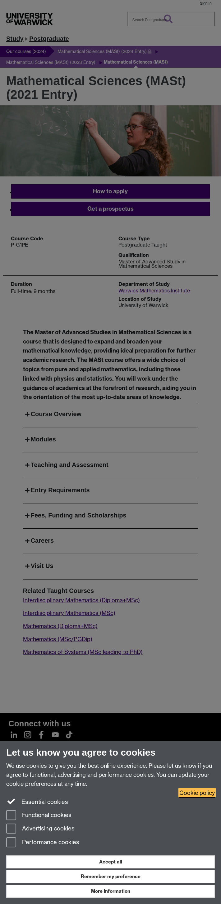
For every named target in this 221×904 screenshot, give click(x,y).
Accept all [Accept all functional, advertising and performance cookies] (110, 862)
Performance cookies (42, 843)
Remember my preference (110, 876)
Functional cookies (38, 815)
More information (110, 891)
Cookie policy (197, 792)
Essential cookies (37, 801)
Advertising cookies (40, 829)
